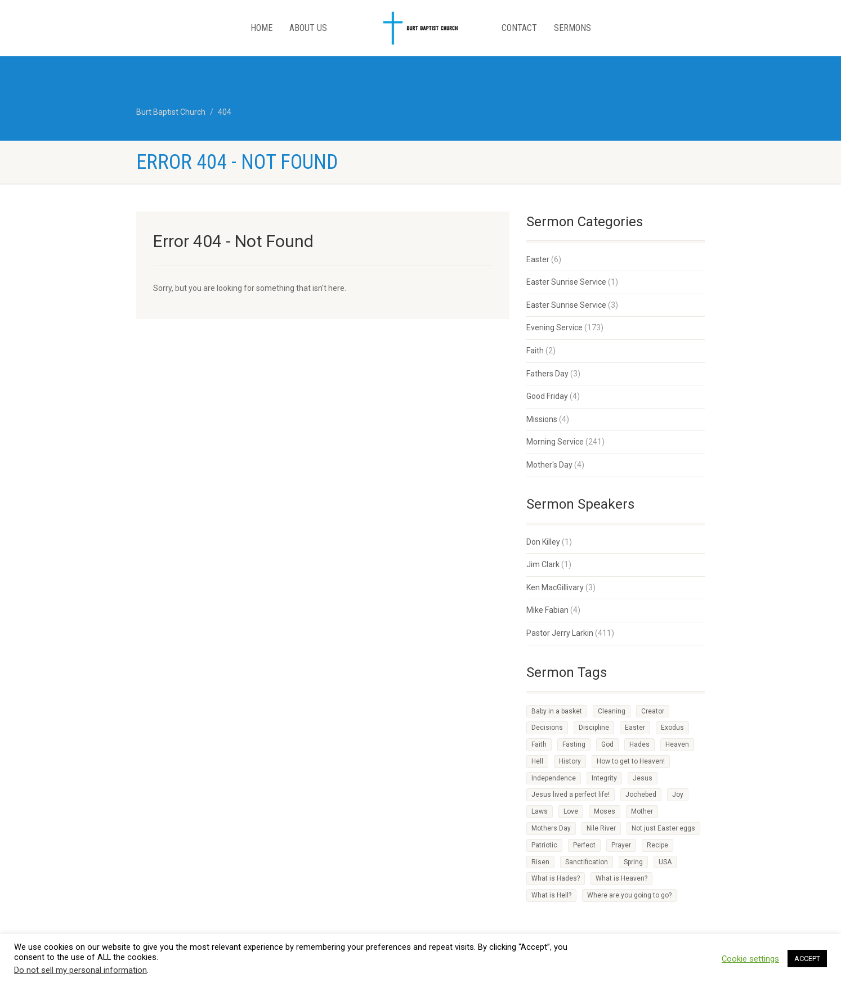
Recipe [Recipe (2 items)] (657, 845)
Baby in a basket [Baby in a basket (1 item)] (556, 711)
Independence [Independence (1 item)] (553, 778)
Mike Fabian (547, 609)
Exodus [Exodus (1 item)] (672, 727)
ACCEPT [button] (807, 958)
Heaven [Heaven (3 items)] (677, 744)
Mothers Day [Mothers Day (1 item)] (551, 828)
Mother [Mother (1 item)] (642, 811)
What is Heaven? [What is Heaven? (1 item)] (621, 878)
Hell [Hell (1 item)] (537, 761)
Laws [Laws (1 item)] (539, 811)
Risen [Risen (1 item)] (540, 862)
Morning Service (555, 441)
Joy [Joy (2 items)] (677, 794)
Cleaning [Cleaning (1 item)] (611, 711)
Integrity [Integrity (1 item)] (604, 778)
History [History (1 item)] (570, 761)
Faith (535, 350)
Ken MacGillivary (555, 587)
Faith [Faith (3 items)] (539, 744)
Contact (519, 28)
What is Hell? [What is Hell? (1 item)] (551, 895)
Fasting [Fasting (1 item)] (573, 744)
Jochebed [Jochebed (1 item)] (640, 794)
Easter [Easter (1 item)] (635, 727)
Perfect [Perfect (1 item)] (584, 845)
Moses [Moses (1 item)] (604, 811)
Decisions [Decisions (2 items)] (547, 727)
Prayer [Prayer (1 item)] (621, 845)
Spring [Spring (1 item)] (633, 862)
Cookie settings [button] (750, 959)
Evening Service (554, 327)
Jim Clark (543, 564)
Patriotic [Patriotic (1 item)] (544, 845)
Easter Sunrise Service (566, 281)
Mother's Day (549, 464)
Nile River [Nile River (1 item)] (601, 828)
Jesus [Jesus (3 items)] (642, 778)
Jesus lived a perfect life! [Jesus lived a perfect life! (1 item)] (570, 794)
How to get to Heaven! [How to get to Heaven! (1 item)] (631, 761)
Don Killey (543, 541)
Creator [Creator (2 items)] (652, 711)
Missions (541, 419)
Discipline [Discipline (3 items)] (594, 727)
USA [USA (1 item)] (665, 862)
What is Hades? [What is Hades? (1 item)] (555, 878)
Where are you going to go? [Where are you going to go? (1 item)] (629, 895)
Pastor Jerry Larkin (559, 633)
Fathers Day (547, 373)
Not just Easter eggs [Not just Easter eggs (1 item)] (663, 828)
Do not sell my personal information (80, 970)
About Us (308, 28)
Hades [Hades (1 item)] (639, 744)
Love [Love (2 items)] (570, 811)
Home (261, 28)
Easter (537, 259)
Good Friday (547, 396)
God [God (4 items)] (607, 744)
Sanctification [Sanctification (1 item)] (586, 862)
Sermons (572, 28)
